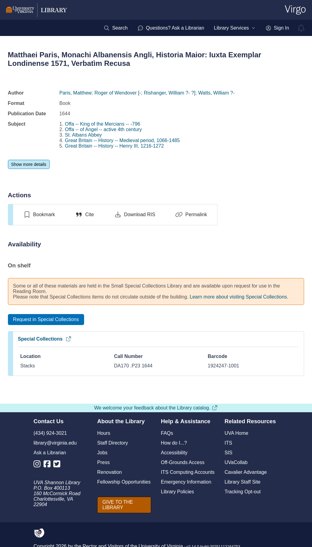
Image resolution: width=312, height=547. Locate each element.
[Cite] (84, 214)
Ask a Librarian (50, 452)
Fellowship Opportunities (124, 481)
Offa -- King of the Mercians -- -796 (102, 124)
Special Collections (45, 338)
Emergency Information (186, 481)
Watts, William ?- (216, 92)
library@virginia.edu (55, 442)
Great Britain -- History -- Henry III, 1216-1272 (114, 145)
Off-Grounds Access (182, 462)
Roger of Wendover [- (117, 92)
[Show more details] (29, 164)
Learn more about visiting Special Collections (238, 296)
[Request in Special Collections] (46, 319)
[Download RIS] (134, 214)
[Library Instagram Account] (39, 465)
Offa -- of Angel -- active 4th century (103, 129)
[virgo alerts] (301, 28)
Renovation (109, 472)
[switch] (39, 214)
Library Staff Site (243, 481)
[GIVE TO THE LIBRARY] (124, 505)
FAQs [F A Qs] (167, 433)
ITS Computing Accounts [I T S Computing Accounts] (187, 472)
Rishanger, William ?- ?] (169, 92)
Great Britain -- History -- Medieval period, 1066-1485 (122, 140)
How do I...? (174, 442)
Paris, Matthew (75, 92)
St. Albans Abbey (83, 135)
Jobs (102, 452)
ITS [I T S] (228, 442)
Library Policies (177, 491)
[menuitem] (115, 28)
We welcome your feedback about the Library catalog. (156, 407)
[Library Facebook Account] (49, 465)
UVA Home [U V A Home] (236, 433)
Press (103, 462)
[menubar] (196, 28)
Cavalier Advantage (246, 472)
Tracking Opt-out (243, 491)
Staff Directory (112, 442)
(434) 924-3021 (50, 433)
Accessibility (174, 452)
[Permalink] (191, 214)
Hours (103, 433)
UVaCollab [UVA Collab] (236, 462)
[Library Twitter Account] (58, 465)
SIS (228, 452)
